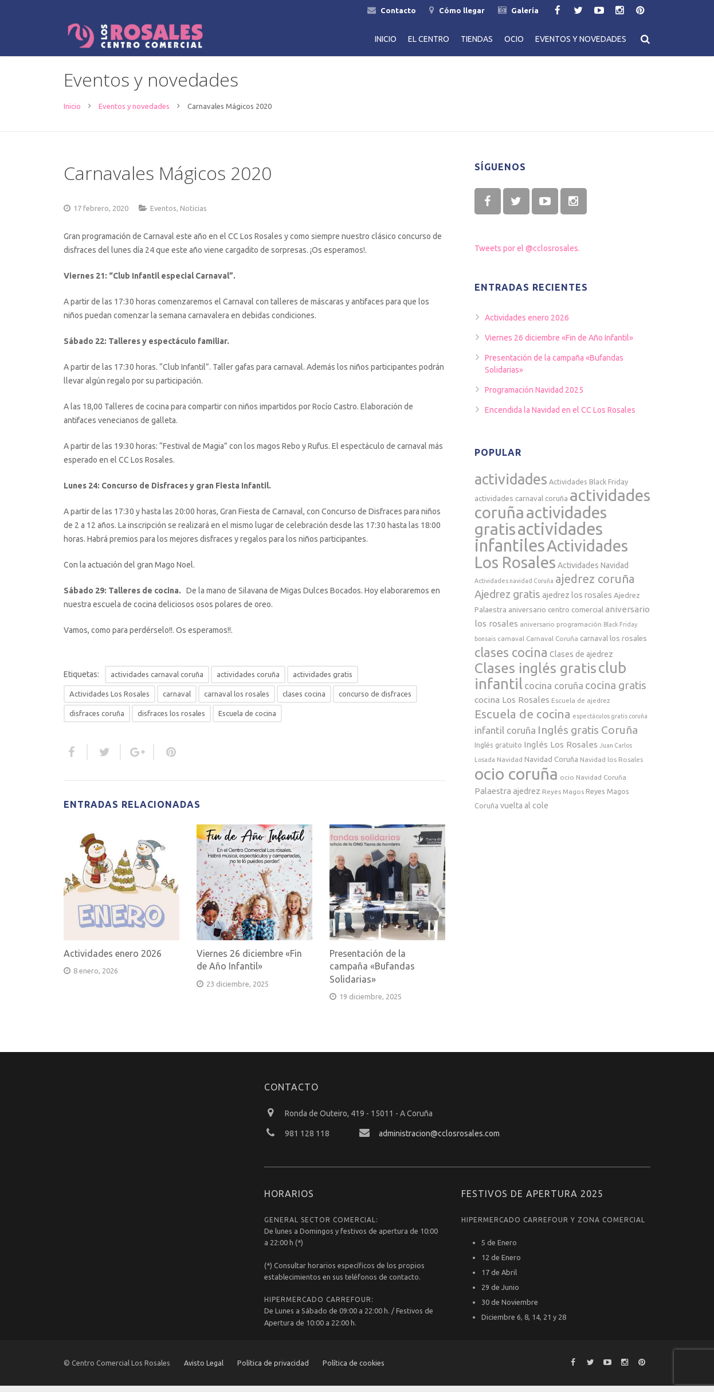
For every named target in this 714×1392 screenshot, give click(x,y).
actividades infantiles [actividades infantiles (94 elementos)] (538, 543)
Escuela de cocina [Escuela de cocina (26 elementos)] (522, 720)
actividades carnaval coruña (157, 681)
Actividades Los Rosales (109, 700)
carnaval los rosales (236, 700)
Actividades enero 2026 (113, 960)
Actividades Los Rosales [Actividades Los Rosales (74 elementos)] (551, 560)
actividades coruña (248, 681)
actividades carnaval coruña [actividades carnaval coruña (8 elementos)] (521, 505)
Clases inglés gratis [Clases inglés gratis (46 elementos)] (535, 674)
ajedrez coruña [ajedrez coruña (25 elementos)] (595, 585)
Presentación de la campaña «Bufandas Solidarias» (372, 973)
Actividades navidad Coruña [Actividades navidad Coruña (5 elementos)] (514, 587)
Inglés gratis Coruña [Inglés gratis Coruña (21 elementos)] (588, 736)
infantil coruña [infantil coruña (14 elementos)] (505, 736)
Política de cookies (354, 1369)
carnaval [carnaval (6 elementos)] (510, 644)
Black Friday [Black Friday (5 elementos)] (620, 630)
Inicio (72, 112)
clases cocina (304, 700)
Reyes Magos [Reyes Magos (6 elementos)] (563, 797)
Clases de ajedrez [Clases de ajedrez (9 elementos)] (581, 660)
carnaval (177, 700)
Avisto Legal (203, 1369)
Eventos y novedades (134, 112)
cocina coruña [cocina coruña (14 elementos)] (553, 691)
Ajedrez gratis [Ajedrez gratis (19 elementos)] (507, 601)
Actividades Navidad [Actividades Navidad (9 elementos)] (593, 571)
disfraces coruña (96, 719)
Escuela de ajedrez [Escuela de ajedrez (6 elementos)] (580, 706)
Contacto (398, 10)
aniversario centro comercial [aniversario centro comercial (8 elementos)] (555, 616)
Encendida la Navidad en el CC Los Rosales (560, 416)
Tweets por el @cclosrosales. (527, 254)
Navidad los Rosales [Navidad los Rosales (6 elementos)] (611, 765)
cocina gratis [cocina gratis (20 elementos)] (615, 691)
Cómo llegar (462, 10)
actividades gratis (322, 681)
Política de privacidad (273, 1369)
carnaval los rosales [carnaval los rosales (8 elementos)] (613, 644)
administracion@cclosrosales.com (439, 1139)
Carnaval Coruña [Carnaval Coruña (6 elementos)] (552, 644)
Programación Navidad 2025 (534, 396)
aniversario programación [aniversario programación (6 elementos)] (561, 630)
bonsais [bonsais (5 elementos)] (485, 645)
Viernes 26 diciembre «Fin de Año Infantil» (559, 344)
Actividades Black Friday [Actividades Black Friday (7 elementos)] (588, 488)
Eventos (163, 214)
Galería (525, 10)
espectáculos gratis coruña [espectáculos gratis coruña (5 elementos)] (610, 722)
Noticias (193, 214)
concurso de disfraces (375, 700)
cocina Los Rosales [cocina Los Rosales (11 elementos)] (512, 706)
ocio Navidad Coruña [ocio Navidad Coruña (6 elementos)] (593, 783)
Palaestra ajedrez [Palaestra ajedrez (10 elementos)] (507, 797)
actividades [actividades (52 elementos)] (510, 485)
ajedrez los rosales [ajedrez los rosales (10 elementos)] (577, 601)
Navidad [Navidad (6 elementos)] (510, 765)
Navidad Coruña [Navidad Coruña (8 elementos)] (551, 765)
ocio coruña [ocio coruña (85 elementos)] (516, 780)
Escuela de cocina (247, 719)
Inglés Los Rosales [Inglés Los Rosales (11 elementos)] (561, 751)
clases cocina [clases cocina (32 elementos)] (511, 658)
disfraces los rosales (171, 719)
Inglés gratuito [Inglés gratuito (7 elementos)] (498, 751)
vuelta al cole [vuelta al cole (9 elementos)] (524, 811)
